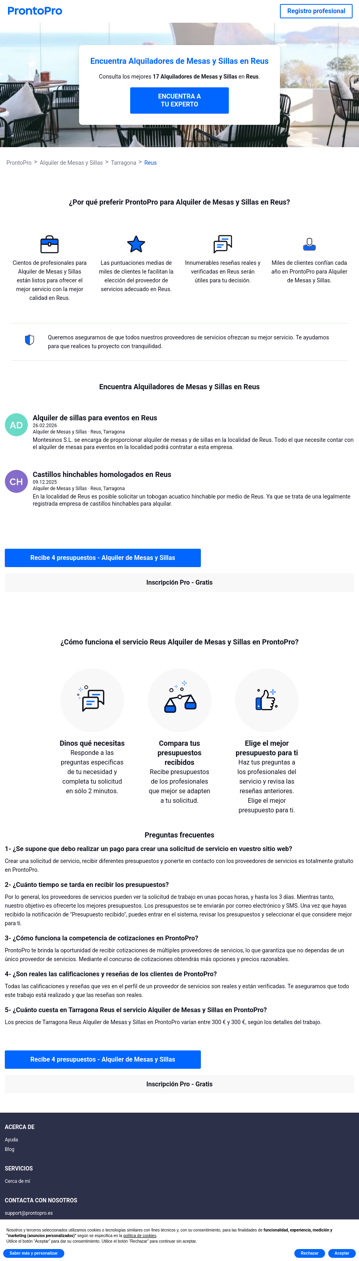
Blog (9, 1149)
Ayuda (11, 1140)
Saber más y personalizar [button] (34, 1253)
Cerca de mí (17, 1181)
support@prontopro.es (29, 1213)
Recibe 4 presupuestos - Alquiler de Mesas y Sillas (102, 558)
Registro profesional (316, 11)
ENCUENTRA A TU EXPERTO (179, 100)
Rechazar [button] (309, 1253)
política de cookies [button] (139, 1235)
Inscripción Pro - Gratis (180, 582)
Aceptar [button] (342, 1253)
